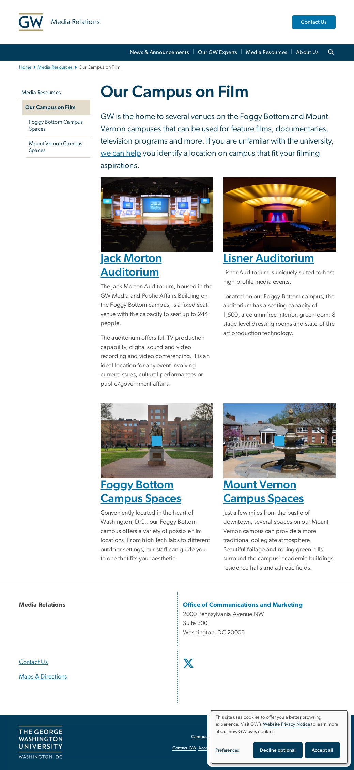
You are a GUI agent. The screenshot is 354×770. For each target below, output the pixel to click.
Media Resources (266, 52)
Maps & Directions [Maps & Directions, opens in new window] (43, 677)
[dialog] (279, 736)
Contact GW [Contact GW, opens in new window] (184, 748)
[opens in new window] (189, 668)
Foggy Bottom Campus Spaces (56, 125)
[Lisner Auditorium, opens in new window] (279, 214)
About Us (307, 52)
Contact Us (314, 22)
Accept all (322, 750)
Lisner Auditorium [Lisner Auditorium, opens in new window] (268, 258)
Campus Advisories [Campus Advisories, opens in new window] (209, 737)
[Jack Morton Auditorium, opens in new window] (157, 214)
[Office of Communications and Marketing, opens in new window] (243, 605)
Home (25, 67)
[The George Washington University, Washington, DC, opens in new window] (40, 742)
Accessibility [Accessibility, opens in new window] (210, 748)
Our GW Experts (217, 52)
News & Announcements (159, 52)
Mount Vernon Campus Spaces (55, 147)
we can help (121, 153)
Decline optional (278, 750)
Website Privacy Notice (286, 724)
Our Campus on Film (50, 107)
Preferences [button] (228, 750)
